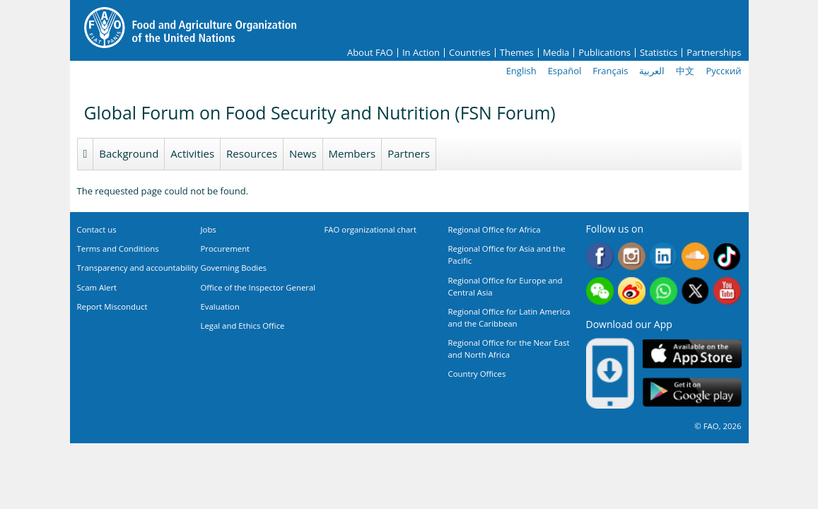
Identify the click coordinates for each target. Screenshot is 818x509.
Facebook (600, 256)
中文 (685, 70)
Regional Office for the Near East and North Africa (509, 348)
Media (556, 52)
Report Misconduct (112, 306)
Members (352, 153)
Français (610, 70)
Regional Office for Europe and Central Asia (505, 286)
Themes (517, 52)
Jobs (208, 229)
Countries (470, 52)
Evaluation (220, 306)
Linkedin (663, 256)
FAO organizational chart (371, 229)
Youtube (727, 291)
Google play (692, 393)
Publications (604, 52)
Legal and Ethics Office (243, 325)
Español (565, 70)
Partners (408, 153)
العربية (652, 70)
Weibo (631, 291)
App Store (692, 354)
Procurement (225, 248)
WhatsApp (663, 291)
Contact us (97, 229)
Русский (723, 70)
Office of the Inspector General (258, 287)
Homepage (85, 154)
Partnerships (713, 52)
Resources (251, 153)
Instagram (631, 256)
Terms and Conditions (118, 248)
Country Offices (477, 373)
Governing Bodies (234, 267)
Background (128, 153)
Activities (192, 153)
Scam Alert (97, 287)
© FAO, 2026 (717, 426)
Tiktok (727, 256)
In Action (421, 52)
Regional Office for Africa (494, 229)
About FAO (370, 52)
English (521, 70)
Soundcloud (695, 256)
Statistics (658, 52)
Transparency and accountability (138, 267)
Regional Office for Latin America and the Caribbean (509, 317)
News (303, 153)
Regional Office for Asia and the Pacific (507, 254)
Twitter (695, 291)
